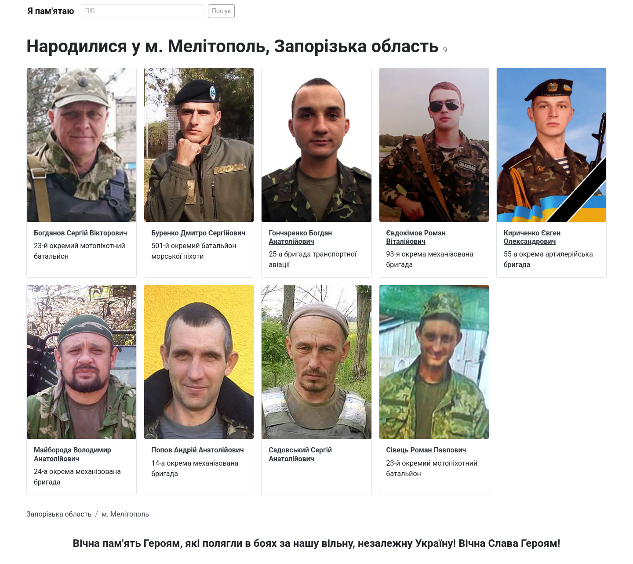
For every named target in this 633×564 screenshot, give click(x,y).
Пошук (221, 10)
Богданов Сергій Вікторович (80, 233)
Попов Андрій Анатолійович (197, 450)
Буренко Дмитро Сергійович (198, 233)
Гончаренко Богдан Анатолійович (300, 237)
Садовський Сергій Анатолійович (300, 454)
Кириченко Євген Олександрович (532, 237)
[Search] (142, 11)
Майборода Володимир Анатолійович (72, 454)
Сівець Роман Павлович (426, 450)
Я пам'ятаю (51, 11)
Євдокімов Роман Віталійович (416, 237)
